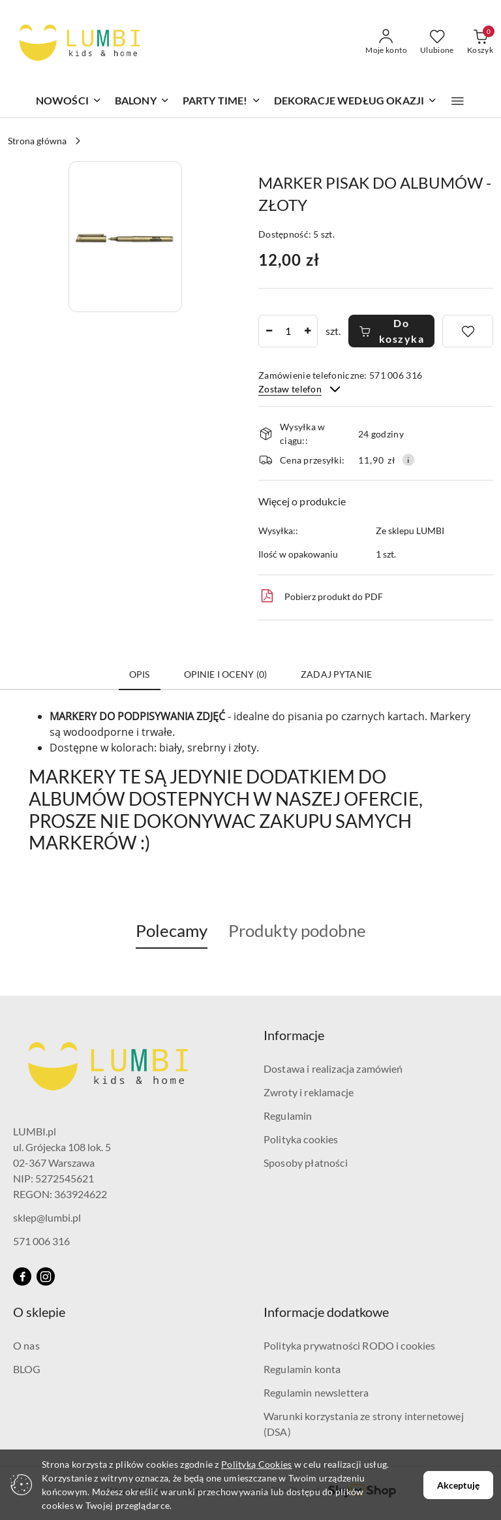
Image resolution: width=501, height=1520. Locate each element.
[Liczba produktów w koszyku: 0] (480, 42)
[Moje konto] (386, 42)
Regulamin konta (302, 1369)
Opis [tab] (139, 674)
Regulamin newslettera (316, 1392)
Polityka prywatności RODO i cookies (350, 1345)
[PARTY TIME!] (222, 101)
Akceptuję (458, 1485)
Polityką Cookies (256, 1464)
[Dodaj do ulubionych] (467, 331)
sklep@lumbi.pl (47, 1217)
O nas (26, 1345)
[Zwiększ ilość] (307, 331)
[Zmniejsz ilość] (269, 331)
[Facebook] (22, 1276)
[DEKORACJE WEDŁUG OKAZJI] (356, 101)
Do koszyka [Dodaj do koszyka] (391, 331)
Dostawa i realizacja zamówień (333, 1068)
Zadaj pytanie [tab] (336, 674)
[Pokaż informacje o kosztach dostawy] (408, 459)
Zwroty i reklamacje (309, 1092)
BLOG (27, 1369)
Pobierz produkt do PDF (320, 596)
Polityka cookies (301, 1139)
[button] (457, 101)
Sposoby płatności (306, 1162)
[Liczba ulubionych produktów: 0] (437, 42)
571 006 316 (41, 1241)
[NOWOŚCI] (69, 101)
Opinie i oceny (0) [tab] (225, 674)
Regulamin (288, 1115)
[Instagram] (46, 1276)
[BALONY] (142, 101)
